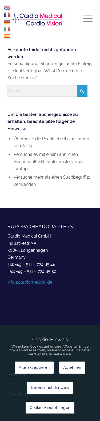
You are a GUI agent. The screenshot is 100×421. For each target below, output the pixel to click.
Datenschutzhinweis (50, 387)
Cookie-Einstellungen (50, 407)
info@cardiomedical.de (29, 282)
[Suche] (47, 91)
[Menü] (85, 18)
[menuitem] (85, 18)
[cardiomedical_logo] (41, 18)
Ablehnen (72, 367)
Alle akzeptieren (34, 367)
